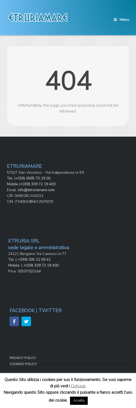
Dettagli (78, 386)
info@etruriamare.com (36, 189)
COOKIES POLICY (23, 363)
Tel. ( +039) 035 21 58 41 (29, 259)
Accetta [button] (79, 400)
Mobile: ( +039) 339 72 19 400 (33, 265)
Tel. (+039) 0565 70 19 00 (28, 178)
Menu (121, 19)
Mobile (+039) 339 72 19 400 (31, 184)
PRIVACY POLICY (23, 357)
